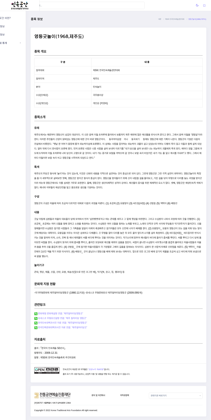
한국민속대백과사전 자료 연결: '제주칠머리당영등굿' (76, 322)
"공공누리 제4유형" (107, 369)
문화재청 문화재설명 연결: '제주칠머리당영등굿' (74, 313)
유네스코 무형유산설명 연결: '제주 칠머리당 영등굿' (76, 318)
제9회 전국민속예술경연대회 (174, 19)
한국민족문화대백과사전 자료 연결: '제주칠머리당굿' (76, 327)
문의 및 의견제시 (107, 395)
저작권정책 (131, 395)
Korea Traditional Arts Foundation (79, 410)
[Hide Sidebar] (45, 5)
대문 (159, 19)
